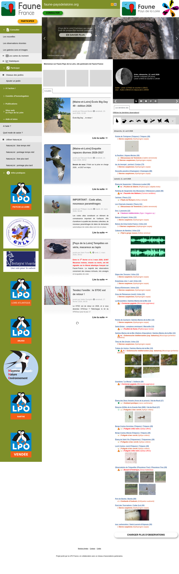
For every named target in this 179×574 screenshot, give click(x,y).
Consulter (52, 13)
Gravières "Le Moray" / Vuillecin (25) (129, 382)
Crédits (99, 548)
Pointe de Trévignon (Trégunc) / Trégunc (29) (132, 136)
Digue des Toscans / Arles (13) (127, 274)
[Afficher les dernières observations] (126, 113)
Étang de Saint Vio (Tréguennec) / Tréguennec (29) (134, 439)
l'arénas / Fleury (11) (123, 197)
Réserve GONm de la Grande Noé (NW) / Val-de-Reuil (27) (137, 407)
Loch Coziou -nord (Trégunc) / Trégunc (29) (132, 446)
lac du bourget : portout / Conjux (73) (129, 164)
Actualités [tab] (47, 91)
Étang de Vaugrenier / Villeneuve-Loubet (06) (132, 184)
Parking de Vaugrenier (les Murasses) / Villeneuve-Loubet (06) (139, 191)
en (115, 4)
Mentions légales (83, 548)
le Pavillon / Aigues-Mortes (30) (127, 155)
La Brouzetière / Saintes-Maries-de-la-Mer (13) (133, 301)
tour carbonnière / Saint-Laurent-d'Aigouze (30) (133, 524)
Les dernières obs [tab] (121, 108)
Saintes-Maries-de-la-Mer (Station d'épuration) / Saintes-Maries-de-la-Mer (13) (145, 333)
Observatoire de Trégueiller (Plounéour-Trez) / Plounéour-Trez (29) (141, 467)
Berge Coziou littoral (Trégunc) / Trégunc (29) (132, 433)
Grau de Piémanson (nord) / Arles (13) (130, 294)
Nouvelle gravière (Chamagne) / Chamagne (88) (133, 171)
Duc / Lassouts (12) (122, 211)
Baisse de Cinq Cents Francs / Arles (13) (131, 224)
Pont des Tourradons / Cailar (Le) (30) (129, 505)
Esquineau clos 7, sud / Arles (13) (128, 281)
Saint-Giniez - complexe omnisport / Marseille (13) (134, 326)
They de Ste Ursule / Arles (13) (127, 342)
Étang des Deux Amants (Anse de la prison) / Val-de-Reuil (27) (139, 401)
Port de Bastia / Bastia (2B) (125, 499)
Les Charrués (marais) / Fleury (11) (128, 204)
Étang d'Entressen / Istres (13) (127, 288)
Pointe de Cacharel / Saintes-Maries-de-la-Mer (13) (134, 320)
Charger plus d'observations (146, 535)
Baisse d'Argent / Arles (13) (125, 217)
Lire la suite (99, 138)
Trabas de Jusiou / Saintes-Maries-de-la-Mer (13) (134, 348)
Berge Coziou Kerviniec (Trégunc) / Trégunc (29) (134, 426)
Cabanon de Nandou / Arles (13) (127, 231)
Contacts (92, 548)
